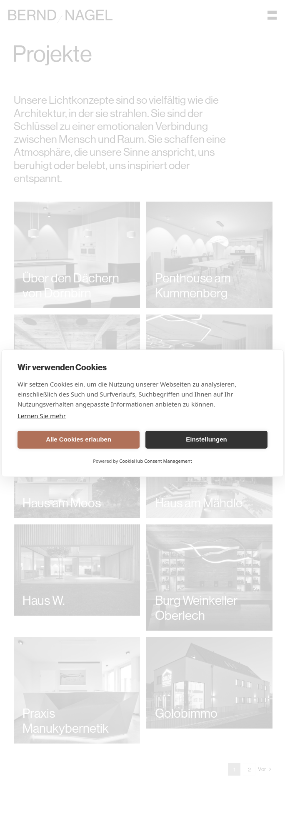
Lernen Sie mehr (42, 416)
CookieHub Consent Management (155, 461)
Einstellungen (206, 439)
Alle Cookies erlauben (78, 439)
